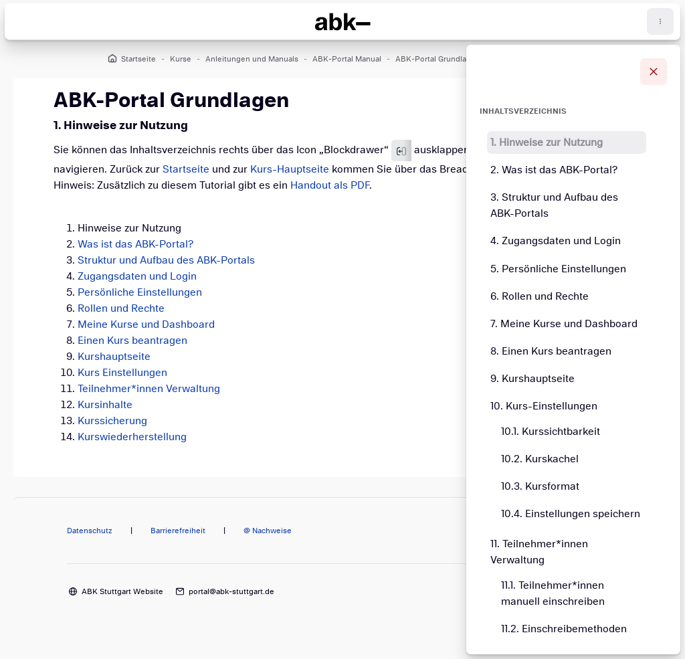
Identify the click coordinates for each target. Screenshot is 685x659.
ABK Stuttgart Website (122, 591)
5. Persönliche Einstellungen (558, 269)
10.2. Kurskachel (540, 459)
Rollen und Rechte (121, 308)
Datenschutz (89, 530)
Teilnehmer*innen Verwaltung (149, 388)
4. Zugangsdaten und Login (555, 240)
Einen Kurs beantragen (132, 340)
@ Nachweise (267, 530)
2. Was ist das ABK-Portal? (553, 170)
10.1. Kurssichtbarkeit (550, 431)
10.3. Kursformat (540, 486)
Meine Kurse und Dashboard (146, 324)
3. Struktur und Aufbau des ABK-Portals (554, 205)
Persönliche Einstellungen (140, 292)
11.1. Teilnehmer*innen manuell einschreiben (553, 593)
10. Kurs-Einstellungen (543, 406)
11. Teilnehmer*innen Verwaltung (539, 552)
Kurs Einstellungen (122, 372)
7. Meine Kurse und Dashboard (564, 323)
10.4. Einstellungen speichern (570, 513)
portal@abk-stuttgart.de (231, 591)
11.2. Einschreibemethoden (564, 629)
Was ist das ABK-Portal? (135, 244)
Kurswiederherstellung (132, 437)
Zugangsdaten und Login (137, 276)
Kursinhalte (105, 404)
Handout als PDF (329, 185)
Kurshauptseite (114, 356)
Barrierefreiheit (178, 530)
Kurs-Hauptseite (289, 169)
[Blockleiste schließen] (653, 71)
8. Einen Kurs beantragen (550, 351)
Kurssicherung (112, 420)
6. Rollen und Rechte (539, 296)
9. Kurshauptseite (532, 378)
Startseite (186, 169)
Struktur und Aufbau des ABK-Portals (166, 260)
